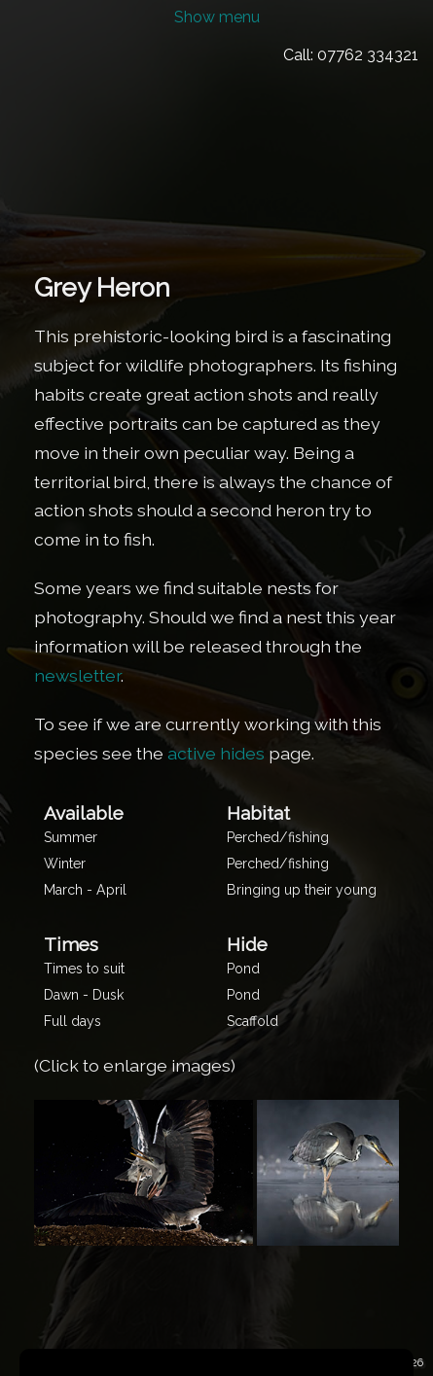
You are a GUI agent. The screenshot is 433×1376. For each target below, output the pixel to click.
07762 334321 (367, 55)
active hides (216, 753)
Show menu (217, 17)
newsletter (77, 675)
